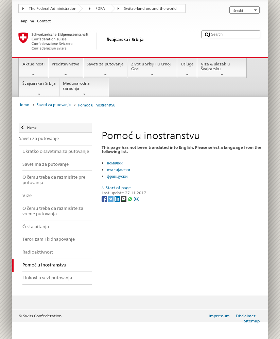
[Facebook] (105, 198)
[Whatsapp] (130, 198)
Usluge (187, 69)
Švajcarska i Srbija (39, 89)
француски (117, 176)
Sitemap (252, 320)
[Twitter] (111, 198)
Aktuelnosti (33, 69)
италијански (118, 169)
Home (23, 105)
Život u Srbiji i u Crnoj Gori (152, 69)
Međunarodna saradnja (84, 89)
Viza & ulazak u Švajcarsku (221, 69)
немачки (115, 162)
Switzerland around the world (150, 8)
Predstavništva (66, 69)
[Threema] (124, 198)
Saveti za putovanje (105, 69)
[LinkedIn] (118, 198)
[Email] (136, 198)
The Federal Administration (52, 8)
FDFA (100, 8)
